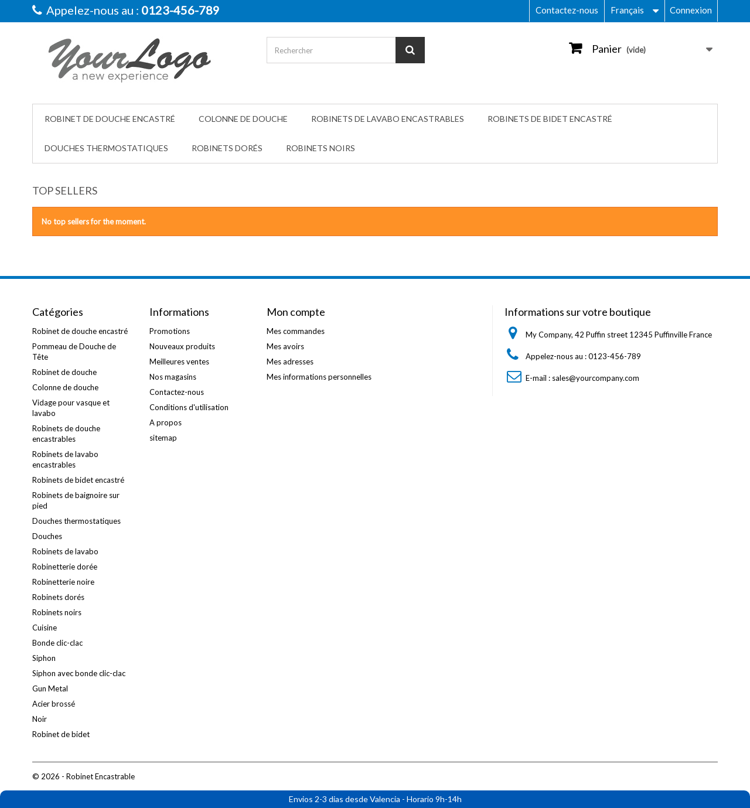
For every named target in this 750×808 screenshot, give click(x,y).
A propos (165, 422)
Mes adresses (290, 361)
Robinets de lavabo (65, 551)
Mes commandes (296, 331)
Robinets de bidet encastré (550, 119)
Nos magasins (172, 376)
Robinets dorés (227, 148)
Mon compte (296, 311)
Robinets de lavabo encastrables (387, 119)
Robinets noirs (320, 148)
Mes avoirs (285, 346)
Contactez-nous (567, 10)
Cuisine (44, 627)
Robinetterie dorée (64, 566)
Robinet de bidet (61, 734)
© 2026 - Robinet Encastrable (83, 776)
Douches (47, 536)
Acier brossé (53, 703)
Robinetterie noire (63, 582)
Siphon (44, 658)
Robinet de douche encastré (110, 119)
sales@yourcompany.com (595, 378)
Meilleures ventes (179, 361)
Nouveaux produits (182, 346)
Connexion (691, 10)
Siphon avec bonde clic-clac (78, 673)
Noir (39, 719)
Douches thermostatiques (106, 148)
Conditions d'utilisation (189, 407)
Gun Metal (50, 688)
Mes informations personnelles (319, 376)
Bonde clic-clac (57, 642)
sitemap (163, 437)
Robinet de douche (64, 372)
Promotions (169, 331)
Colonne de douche (243, 119)
